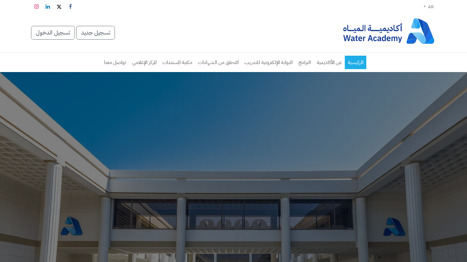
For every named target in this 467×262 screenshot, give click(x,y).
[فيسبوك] (70, 6)
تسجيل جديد (95, 32)
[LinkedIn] (48, 6)
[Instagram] (36, 6)
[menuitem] (355, 62)
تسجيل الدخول (53, 32)
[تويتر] (59, 6)
